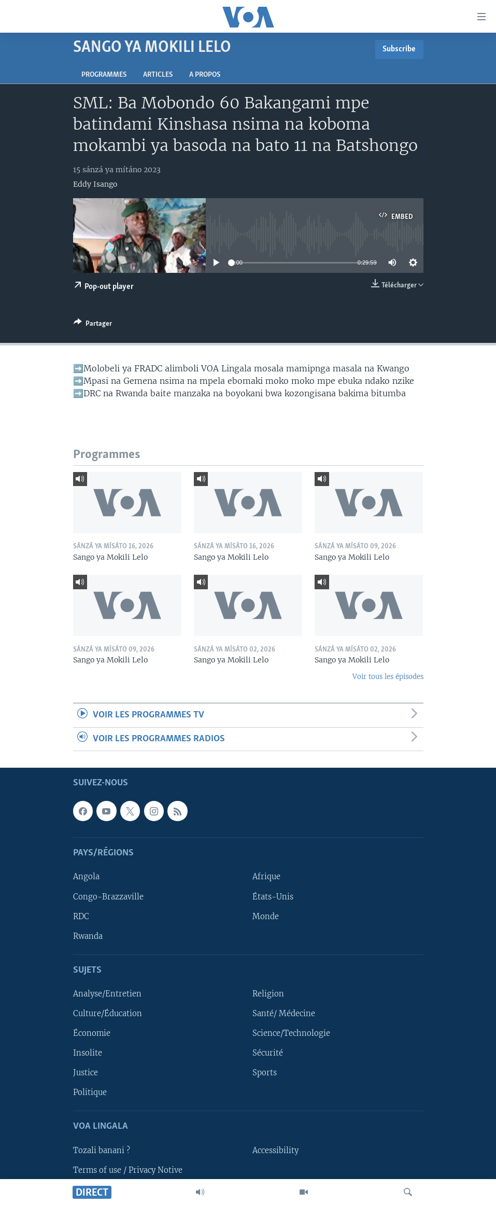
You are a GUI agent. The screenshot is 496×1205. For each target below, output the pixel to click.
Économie (91, 1033)
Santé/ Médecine (283, 1013)
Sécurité (267, 1053)
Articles (158, 75)
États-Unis (272, 897)
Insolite (87, 1053)
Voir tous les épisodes (387, 676)
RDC (81, 916)
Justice (85, 1072)
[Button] (93, 325)
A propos (204, 75)
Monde (265, 916)
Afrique (266, 876)
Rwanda (88, 936)
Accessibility (275, 1150)
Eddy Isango (95, 184)
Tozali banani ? (101, 1150)
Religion (268, 994)
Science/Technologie (291, 1033)
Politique (90, 1092)
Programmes (103, 75)
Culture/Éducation (107, 1013)
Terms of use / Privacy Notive (127, 1170)
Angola (86, 876)
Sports (264, 1072)
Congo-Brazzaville (108, 897)
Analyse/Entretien (107, 994)
